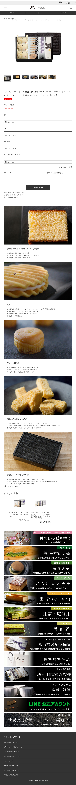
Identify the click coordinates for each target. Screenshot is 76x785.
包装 (6, 115)
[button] (6, 510)
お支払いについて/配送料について (13, 747)
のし (6, 128)
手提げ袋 (7, 141)
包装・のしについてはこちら (12, 486)
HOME (5, 18)
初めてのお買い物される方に (11, 742)
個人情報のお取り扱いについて (12, 770)
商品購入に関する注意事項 (11, 775)
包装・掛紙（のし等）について (12, 756)
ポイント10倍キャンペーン (13, 155)
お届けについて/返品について (11, 751)
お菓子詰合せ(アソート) (13, 18)
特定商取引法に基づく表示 (11, 765)
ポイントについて (8, 761)
